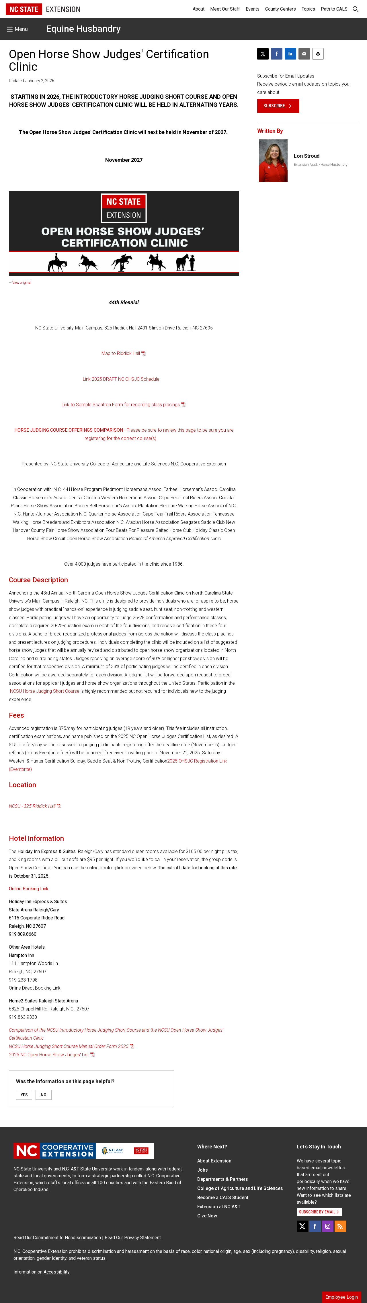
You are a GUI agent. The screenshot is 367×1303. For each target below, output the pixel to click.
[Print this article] (318, 54)
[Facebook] (315, 1226)
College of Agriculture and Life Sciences (240, 1188)
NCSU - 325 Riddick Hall (32, 806)
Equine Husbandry (83, 28)
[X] (302, 1226)
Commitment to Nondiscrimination (67, 1237)
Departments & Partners (222, 1179)
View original (21, 283)
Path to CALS (334, 9)
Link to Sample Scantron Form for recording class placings (121, 404)
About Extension (214, 1161)
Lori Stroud (307, 156)
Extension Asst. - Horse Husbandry (321, 165)
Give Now (207, 1216)
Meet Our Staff (225, 9)
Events (252, 9)
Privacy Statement (142, 1237)
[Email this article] (304, 54)
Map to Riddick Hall (120, 353)
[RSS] (340, 1226)
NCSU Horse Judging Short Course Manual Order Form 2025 (68, 1046)
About (198, 9)
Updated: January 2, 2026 (31, 80)
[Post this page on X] (263, 54)
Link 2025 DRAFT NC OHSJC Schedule (121, 379)
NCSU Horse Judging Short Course (44, 691)
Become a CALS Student (222, 1197)
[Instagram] (327, 1226)
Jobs (202, 1170)
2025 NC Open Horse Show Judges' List (49, 1054)
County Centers (280, 9)
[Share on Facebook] (276, 54)
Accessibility (57, 1272)
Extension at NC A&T (219, 1206)
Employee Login (341, 1297)
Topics (308, 9)
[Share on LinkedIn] (290, 54)
